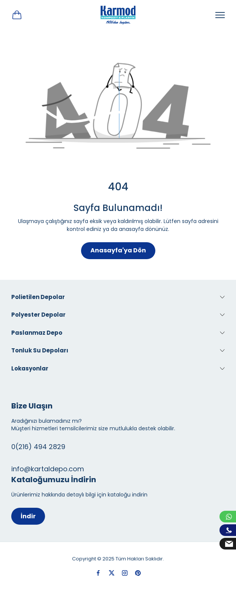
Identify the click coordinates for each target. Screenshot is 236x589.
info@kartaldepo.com (47, 469)
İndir (28, 516)
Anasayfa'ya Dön (118, 250)
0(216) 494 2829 (38, 446)
